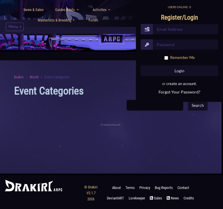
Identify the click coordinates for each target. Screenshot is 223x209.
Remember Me (182, 57)
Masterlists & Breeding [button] (55, 20)
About (116, 187)
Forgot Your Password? (179, 91)
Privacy (144, 187)
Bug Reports (164, 187)
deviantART (115, 198)
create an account (181, 83)
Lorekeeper (137, 198)
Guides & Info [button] (65, 10)
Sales (156, 198)
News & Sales (34, 10)
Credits (189, 198)
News (173, 198)
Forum (93, 20)
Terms (130, 187)
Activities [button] (100, 10)
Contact (183, 187)
